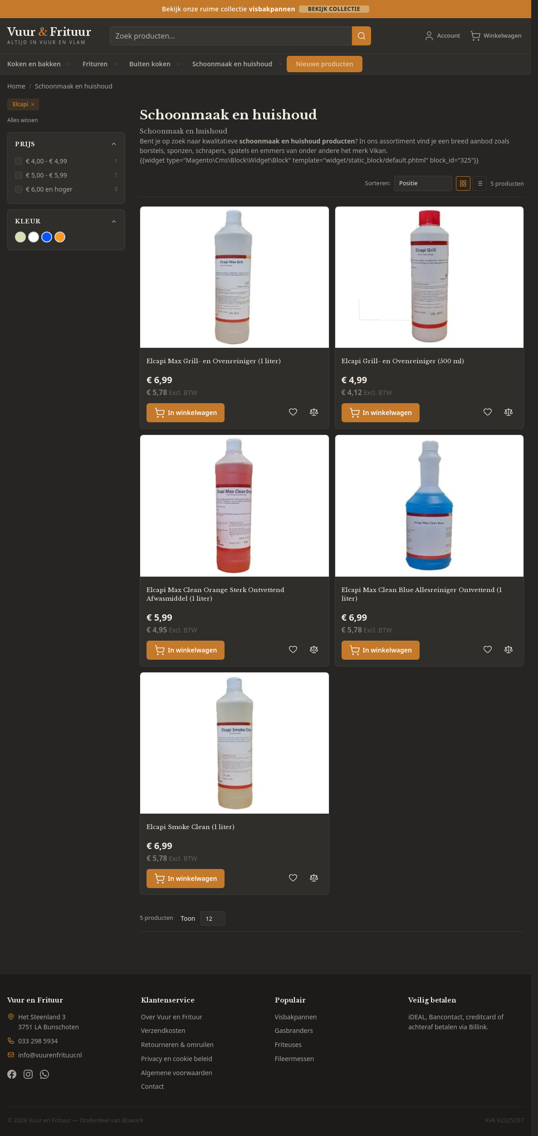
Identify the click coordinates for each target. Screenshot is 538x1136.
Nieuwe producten (324, 63)
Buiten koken (150, 63)
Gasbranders (294, 1030)
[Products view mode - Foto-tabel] (463, 183)
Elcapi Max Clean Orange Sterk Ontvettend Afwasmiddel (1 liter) (215, 594)
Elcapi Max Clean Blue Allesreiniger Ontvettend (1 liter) (422, 594)
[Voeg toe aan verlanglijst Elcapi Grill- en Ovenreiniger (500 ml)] (487, 411)
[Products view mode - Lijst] (479, 183)
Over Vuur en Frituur (171, 1017)
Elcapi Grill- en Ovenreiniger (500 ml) (403, 361)
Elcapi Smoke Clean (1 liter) (191, 827)
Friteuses (288, 1044)
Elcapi (23, 104)
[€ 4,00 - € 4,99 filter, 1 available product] (66, 161)
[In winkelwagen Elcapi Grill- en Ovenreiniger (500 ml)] (381, 412)
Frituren (95, 63)
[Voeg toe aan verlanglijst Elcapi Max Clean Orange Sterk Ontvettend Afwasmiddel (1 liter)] (293, 649)
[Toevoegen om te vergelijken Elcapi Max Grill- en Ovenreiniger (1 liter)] (314, 411)
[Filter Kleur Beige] (20, 237)
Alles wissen (22, 120)
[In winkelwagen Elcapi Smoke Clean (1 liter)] (186, 878)
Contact (152, 1086)
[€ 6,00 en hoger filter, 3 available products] (66, 189)
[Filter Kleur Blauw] (46, 237)
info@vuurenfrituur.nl (50, 1055)
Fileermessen (294, 1058)
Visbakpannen (296, 1017)
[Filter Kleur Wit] (33, 237)
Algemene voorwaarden (176, 1072)
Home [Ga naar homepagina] (16, 86)
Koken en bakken (34, 63)
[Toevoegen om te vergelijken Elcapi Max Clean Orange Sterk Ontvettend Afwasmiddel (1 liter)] (314, 649)
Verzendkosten (163, 1030)
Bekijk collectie (334, 9)
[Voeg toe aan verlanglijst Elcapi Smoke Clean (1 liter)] (293, 877)
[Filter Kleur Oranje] (59, 237)
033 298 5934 (38, 1041)
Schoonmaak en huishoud (232, 63)
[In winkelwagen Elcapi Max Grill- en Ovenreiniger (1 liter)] (186, 412)
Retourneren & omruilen (177, 1044)
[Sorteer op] (423, 183)
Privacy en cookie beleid (176, 1058)
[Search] (361, 35)
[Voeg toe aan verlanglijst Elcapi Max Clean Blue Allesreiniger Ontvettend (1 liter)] (487, 649)
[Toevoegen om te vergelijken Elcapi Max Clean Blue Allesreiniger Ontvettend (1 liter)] (508, 649)
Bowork (132, 1120)
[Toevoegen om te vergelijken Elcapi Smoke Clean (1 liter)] (314, 877)
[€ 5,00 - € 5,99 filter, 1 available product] (66, 175)
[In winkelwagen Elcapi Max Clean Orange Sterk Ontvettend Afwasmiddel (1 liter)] (186, 650)
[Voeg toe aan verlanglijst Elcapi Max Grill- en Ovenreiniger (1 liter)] (293, 411)
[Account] (442, 36)
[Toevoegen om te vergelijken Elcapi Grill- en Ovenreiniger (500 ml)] (508, 411)
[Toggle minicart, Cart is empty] (496, 36)
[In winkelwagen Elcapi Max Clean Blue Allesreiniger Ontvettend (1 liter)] (381, 650)
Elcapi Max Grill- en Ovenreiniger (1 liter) (214, 361)
